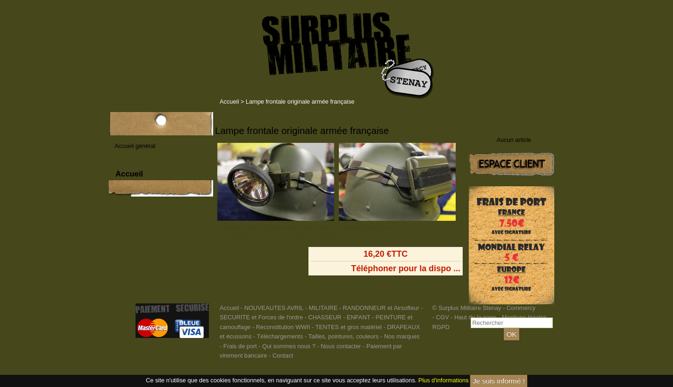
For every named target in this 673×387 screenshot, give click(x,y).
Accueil (229, 101)
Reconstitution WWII (283, 327)
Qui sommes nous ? (289, 346)
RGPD (441, 327)
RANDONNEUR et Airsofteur (381, 307)
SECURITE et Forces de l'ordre (261, 317)
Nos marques (402, 336)
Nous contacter (341, 346)
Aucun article (514, 139)
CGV (442, 317)
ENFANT (358, 317)
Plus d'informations (443, 380)
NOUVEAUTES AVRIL (274, 307)
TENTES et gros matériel (348, 327)
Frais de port (240, 346)
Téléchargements (280, 336)
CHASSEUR (324, 317)
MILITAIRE (323, 307)
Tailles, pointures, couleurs (343, 336)
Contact (282, 355)
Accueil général (135, 145)
